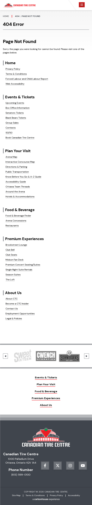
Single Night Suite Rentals (19, 269)
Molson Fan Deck (15, 259)
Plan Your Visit (18, 150)
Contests (11, 127)
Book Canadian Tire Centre (20, 137)
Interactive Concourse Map (20, 161)
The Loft (10, 279)
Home (6, 16)
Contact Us (12, 308)
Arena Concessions (16, 220)
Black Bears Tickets (16, 117)
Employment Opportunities (20, 313)
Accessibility (74, 495)
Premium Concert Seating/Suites (23, 264)
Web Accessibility (15, 83)
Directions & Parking (16, 166)
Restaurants (12, 225)
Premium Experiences (24, 238)
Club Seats (11, 254)
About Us (13, 292)
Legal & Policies (14, 318)
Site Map (16, 495)
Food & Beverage (20, 209)
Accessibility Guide (16, 181)
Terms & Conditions (16, 73)
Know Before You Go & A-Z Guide (23, 176)
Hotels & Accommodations (20, 196)
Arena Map (11, 156)
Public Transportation (17, 171)
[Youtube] (83, 465)
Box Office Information (18, 107)
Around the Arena (15, 191)
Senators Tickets (15, 112)
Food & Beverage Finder (18, 215)
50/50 (9, 132)
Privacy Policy (13, 68)
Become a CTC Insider (17, 303)
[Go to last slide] (5, 356)
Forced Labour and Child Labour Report (27, 78)
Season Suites (13, 274)
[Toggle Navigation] (82, 4)
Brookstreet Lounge (16, 244)
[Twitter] (57, 465)
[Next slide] (86, 356)
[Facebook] (45, 465)
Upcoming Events (15, 102)
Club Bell (10, 249)
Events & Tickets (20, 97)
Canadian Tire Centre (19, 5)
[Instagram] (70, 465)
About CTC (12, 298)
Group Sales (12, 122)
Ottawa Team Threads (18, 186)
